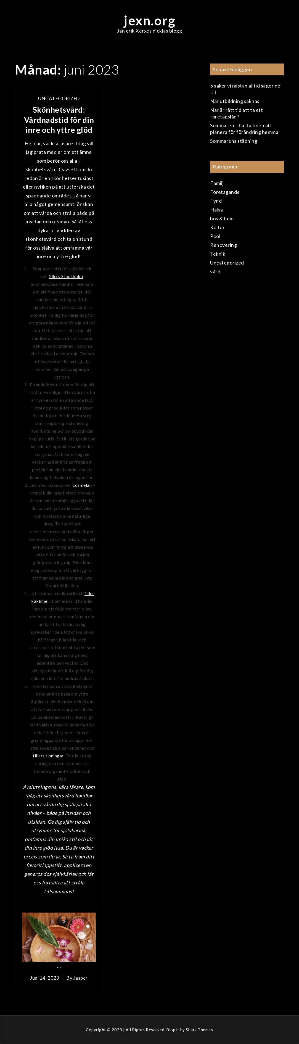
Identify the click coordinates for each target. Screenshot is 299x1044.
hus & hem (222, 218)
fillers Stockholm (66, 276)
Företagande (225, 192)
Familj (217, 183)
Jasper (80, 978)
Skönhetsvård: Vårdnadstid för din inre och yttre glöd (59, 119)
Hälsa (216, 210)
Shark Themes (199, 1029)
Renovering (223, 245)
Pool (215, 236)
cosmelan (82, 485)
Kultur (217, 227)
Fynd (216, 201)
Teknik (217, 254)
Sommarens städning (233, 141)
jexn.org (149, 20)
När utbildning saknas (235, 101)
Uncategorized (59, 98)
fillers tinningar (48, 755)
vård (215, 271)
